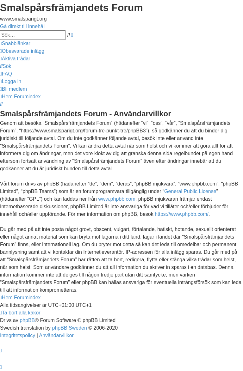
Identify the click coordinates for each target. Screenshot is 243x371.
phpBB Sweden (69, 328)
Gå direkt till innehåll (23, 26)
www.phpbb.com (116, 199)
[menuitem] (22, 51)
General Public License (190, 191)
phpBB (27, 320)
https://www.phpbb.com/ (182, 214)
